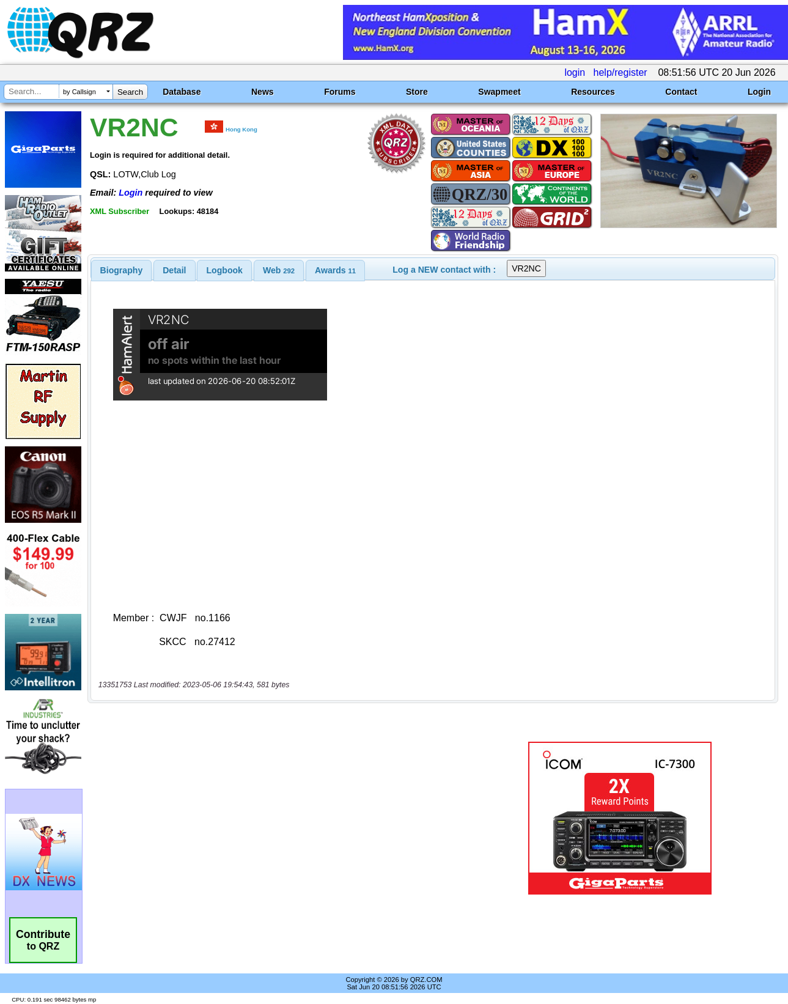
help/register (620, 72)
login (574, 72)
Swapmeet (499, 92)
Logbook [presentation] (225, 270)
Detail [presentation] (174, 270)
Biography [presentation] (121, 270)
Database (182, 92)
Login (759, 92)
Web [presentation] (279, 270)
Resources (593, 92)
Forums (339, 92)
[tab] (121, 270)
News (262, 92)
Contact (681, 92)
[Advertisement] (284, 818)
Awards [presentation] (335, 270)
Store (417, 92)
